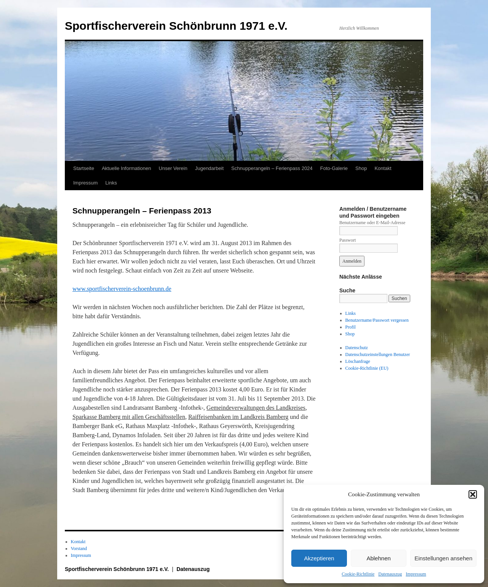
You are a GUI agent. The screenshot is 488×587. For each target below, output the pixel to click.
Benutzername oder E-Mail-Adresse (372, 222)
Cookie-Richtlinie (358, 574)
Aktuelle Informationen (126, 168)
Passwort (347, 240)
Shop (361, 168)
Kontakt (382, 168)
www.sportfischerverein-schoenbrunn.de (121, 288)
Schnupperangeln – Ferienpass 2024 (272, 168)
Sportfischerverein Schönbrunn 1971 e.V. (176, 25)
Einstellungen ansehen (443, 558)
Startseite (83, 168)
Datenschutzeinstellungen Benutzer (377, 354)
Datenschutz (356, 347)
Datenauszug (390, 574)
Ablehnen (378, 558)
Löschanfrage (357, 361)
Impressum (416, 574)
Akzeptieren (319, 558)
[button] (473, 494)
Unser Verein (173, 168)
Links (111, 183)
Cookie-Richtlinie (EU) (366, 368)
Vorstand (79, 548)
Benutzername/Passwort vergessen (377, 320)
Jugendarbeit (209, 168)
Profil (350, 327)
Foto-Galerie (334, 168)
